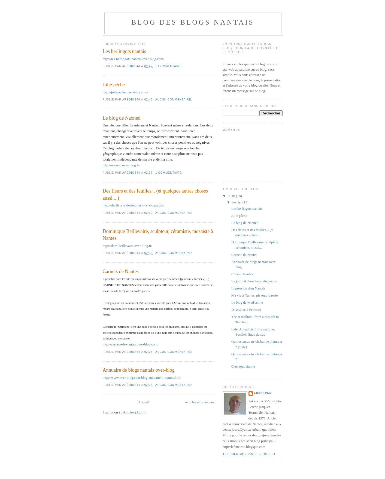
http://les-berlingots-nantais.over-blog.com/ (133, 59)
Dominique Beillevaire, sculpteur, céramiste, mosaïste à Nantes (158, 235)
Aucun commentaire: (174, 99)
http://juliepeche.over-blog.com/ (125, 92)
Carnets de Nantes (121, 271)
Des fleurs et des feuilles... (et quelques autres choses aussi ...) (155, 194)
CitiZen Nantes (242, 274)
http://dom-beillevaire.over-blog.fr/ (127, 246)
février (237, 202)
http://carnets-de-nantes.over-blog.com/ (131, 344)
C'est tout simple (243, 366)
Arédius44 (263, 393)
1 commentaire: (169, 66)
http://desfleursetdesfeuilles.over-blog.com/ (133, 205)
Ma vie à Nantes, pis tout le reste (254, 295)
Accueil (143, 402)
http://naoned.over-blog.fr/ (121, 165)
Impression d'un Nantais (248, 288)
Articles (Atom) (134, 412)
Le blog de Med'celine (247, 302)
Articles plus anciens (199, 402)
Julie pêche (114, 84)
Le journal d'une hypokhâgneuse (254, 281)
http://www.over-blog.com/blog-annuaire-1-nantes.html (142, 377)
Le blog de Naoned (122, 118)
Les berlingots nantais (124, 51)
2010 (232, 196)
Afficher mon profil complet (249, 454)
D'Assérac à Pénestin (246, 309)
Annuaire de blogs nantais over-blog (139, 370)
